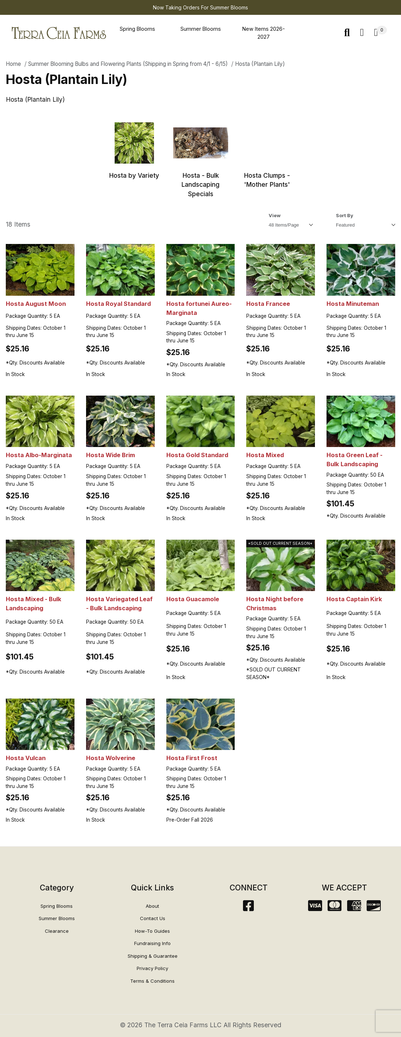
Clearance (57, 931)
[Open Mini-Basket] (380, 33)
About (152, 906)
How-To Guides (152, 931)
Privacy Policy (152, 968)
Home (13, 63)
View (275, 215)
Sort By (344, 215)
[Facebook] (248, 908)
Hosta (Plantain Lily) (260, 63)
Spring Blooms (137, 29)
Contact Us (152, 918)
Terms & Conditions (152, 981)
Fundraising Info (152, 943)
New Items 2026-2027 (263, 33)
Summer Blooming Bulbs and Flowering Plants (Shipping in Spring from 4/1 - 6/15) (128, 63)
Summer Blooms (200, 29)
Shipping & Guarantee (153, 956)
